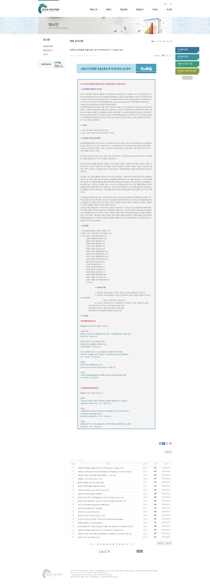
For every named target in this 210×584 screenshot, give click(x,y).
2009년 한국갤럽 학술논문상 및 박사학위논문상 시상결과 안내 (100, 468)
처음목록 (160, 543)
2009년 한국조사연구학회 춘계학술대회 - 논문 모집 (97, 475)
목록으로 (168, 452)
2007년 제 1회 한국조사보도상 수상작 (92, 515)
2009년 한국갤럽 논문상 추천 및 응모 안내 (93, 490)
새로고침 (168, 543)
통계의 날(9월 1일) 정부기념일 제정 (91, 482)
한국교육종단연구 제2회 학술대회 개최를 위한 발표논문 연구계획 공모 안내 (105, 526)
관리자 (145, 468)
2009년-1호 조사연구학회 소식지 (90, 479)
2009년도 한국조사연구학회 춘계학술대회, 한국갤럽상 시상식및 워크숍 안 (105, 471)
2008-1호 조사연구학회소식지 (89, 537)
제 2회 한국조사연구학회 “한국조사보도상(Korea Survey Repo (100, 519)
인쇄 (157, 56)
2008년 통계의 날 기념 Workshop (90, 523)
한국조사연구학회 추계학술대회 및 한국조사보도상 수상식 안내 (101, 497)
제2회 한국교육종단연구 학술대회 (90, 508)
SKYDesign (108, 575)
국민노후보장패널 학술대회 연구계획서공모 (94, 504)
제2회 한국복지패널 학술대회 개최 (90, 486)
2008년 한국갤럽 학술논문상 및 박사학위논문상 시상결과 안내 (100, 530)
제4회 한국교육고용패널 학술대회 (90, 494)
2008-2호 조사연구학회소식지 (89, 512)
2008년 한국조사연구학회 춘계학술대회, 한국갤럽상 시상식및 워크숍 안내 (105, 533)
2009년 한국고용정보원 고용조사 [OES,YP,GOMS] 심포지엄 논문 (102, 501)
